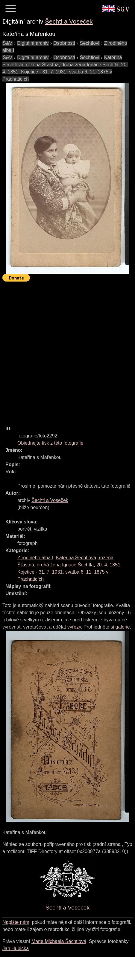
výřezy (74, 626)
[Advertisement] (67, 351)
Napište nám (15, 922)
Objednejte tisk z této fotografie (50, 443)
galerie (123, 626)
